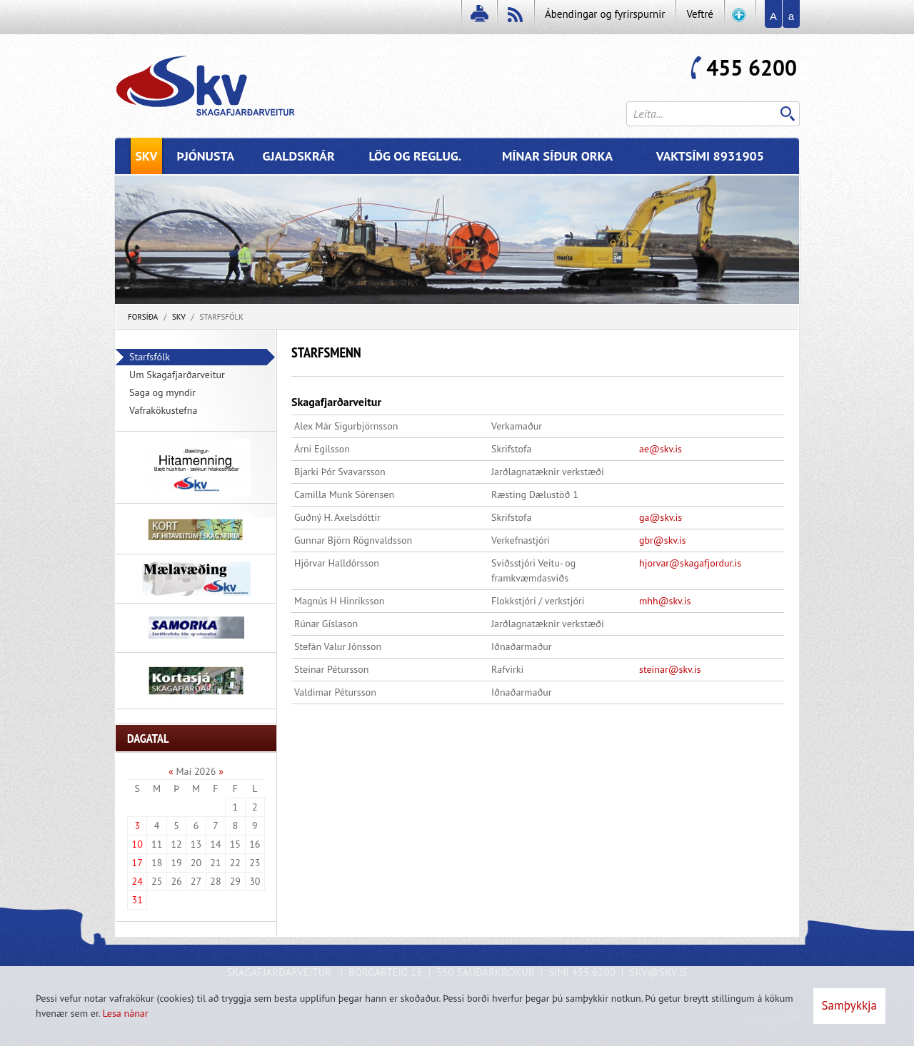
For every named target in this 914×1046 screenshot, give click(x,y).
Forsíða (143, 317)
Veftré (699, 14)
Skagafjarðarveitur (336, 402)
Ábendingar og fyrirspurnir (605, 14)
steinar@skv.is (670, 669)
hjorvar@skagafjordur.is (690, 563)
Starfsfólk (221, 317)
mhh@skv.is (664, 600)
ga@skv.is (660, 517)
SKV (179, 317)
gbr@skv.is (662, 540)
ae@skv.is (660, 448)
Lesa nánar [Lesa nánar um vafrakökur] (125, 1013)
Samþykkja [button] (849, 1005)
